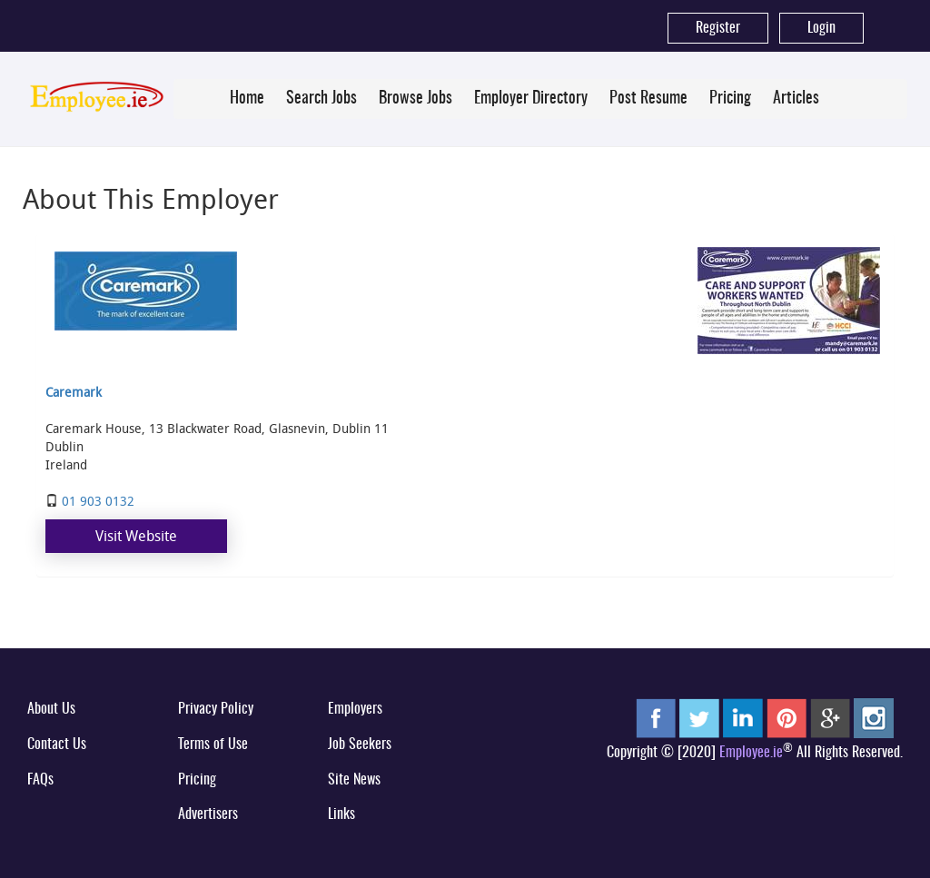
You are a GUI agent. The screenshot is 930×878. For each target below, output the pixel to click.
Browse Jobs (415, 99)
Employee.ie (751, 752)
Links (341, 814)
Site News (354, 780)
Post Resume (648, 99)
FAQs (40, 780)
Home (247, 99)
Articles (796, 99)
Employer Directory (531, 99)
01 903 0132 (98, 500)
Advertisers (208, 814)
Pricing (730, 99)
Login (821, 28)
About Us (51, 709)
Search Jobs (321, 99)
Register (718, 28)
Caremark (73, 391)
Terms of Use (213, 744)
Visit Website (136, 536)
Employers (355, 709)
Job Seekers (359, 744)
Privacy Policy (215, 709)
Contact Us (56, 744)
